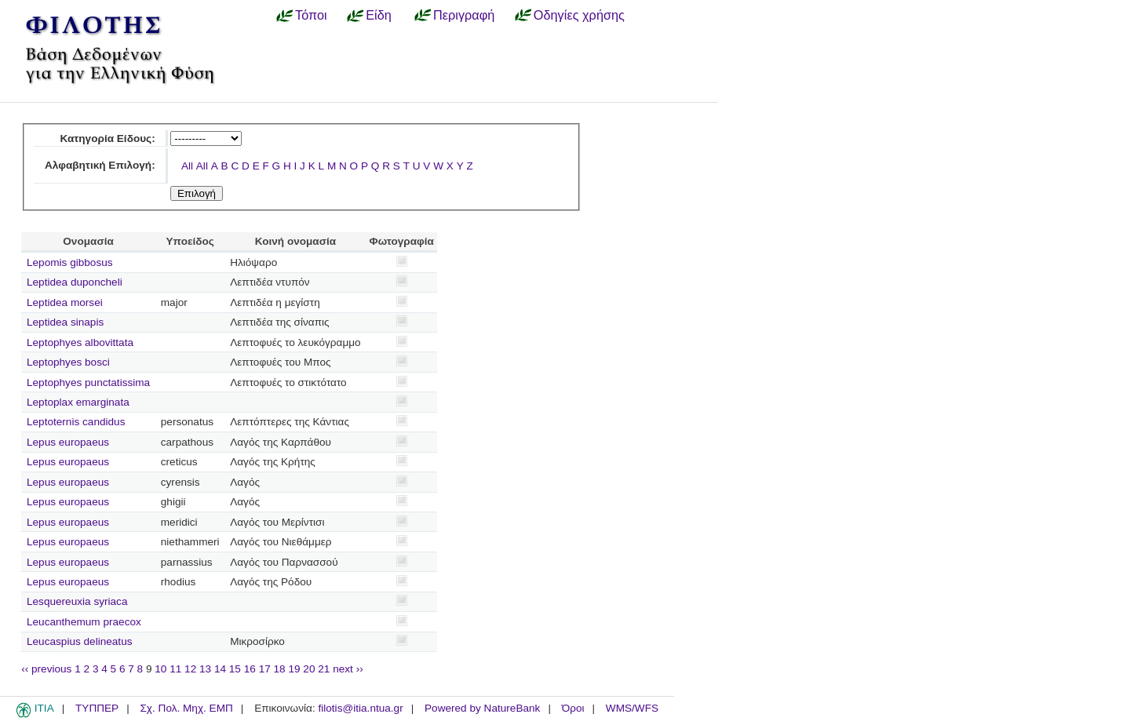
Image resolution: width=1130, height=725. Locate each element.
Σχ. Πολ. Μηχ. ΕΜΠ (186, 708)
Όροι (573, 708)
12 (190, 669)
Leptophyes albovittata (80, 342)
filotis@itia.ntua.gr (360, 708)
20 (309, 669)
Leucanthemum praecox (84, 622)
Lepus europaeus (68, 442)
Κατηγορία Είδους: (107, 138)
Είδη (379, 15)
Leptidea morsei (65, 302)
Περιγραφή (463, 15)
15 (235, 669)
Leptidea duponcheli (74, 282)
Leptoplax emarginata (78, 402)
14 (220, 669)
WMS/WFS (632, 708)
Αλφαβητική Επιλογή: (100, 165)
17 (265, 669)
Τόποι (311, 15)
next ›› (348, 669)
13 (205, 669)
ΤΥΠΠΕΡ (96, 708)
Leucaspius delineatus (80, 641)
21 (324, 669)
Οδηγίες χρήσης (579, 15)
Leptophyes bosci (68, 362)
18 (280, 669)
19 (294, 669)
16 (250, 669)
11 (175, 669)
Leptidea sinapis (65, 322)
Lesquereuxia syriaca (77, 601)
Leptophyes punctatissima (88, 382)
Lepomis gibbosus (70, 262)
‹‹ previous (46, 669)
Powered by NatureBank (482, 708)
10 (160, 669)
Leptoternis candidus (76, 422)
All (187, 166)
